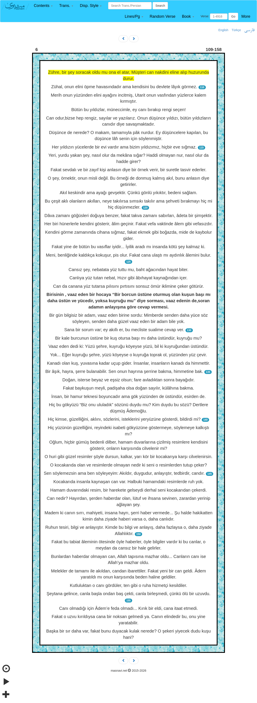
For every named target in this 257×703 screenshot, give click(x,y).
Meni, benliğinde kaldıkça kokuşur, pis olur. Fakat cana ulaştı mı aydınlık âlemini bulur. (128, 255)
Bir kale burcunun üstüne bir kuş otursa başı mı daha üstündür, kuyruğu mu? (128, 338)
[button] (43, 5)
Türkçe (236, 30)
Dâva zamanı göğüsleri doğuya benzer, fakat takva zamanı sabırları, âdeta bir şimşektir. (128, 215)
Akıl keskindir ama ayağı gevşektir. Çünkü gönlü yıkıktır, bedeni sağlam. (128, 192)
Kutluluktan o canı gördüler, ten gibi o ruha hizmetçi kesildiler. (128, 585)
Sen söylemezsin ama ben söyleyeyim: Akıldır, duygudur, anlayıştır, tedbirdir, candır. (124, 473)
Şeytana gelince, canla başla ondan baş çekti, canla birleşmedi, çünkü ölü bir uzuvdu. (128, 593)
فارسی (249, 30)
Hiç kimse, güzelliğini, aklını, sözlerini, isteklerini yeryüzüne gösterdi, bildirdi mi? (124, 419)
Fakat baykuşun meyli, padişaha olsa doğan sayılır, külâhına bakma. (128, 388)
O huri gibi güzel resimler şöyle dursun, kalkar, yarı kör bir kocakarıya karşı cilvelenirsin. (129, 456)
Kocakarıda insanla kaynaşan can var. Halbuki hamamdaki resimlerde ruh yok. (128, 481)
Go (233, 16)
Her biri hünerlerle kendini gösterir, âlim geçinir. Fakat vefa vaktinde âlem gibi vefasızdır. (128, 223)
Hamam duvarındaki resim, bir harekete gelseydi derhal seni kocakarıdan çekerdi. (128, 490)
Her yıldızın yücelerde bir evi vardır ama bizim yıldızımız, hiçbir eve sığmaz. (124, 147)
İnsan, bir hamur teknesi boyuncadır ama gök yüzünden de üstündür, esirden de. (128, 396)
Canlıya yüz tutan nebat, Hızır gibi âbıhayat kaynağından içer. (129, 277)
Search (160, 5)
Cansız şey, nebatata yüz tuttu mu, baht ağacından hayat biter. (128, 269)
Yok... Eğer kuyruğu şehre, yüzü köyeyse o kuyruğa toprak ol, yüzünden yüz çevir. (128, 354)
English (223, 30)
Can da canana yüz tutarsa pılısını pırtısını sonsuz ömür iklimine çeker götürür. (128, 286)
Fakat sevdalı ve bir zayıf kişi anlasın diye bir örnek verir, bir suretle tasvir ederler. (128, 169)
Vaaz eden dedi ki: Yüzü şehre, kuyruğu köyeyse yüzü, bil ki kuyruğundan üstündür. (129, 346)
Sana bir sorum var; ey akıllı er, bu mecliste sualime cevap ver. (124, 329)
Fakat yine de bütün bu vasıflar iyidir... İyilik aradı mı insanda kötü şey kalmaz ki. (128, 246)
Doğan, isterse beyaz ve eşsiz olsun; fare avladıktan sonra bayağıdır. (128, 379)
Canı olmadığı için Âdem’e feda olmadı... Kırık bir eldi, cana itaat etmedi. (128, 608)
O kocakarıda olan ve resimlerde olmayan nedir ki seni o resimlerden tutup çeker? (128, 465)
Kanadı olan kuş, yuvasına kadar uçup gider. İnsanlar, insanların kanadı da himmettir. (128, 363)
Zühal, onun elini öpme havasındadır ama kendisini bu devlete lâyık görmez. (124, 86)
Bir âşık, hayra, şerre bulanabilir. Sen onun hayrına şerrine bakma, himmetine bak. (124, 371)
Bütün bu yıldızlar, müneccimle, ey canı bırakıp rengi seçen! (128, 109)
